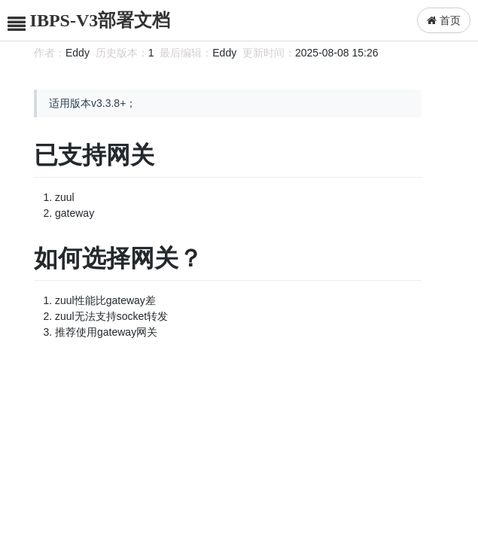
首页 (444, 20)
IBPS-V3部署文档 (100, 20)
